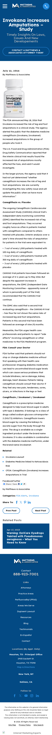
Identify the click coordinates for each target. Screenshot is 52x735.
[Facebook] (14, 695)
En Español (26, 635)
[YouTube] (26, 695)
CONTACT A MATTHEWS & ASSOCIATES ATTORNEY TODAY (25, 51)
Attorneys (26, 587)
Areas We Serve (26, 605)
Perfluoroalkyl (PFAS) (26, 599)
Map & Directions (26, 667)
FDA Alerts (21, 495)
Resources (26, 617)
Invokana (34, 495)
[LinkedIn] (37, 695)
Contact (26, 641)
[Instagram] (31, 695)
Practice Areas (26, 593)
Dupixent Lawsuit (26, 611)
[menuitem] (12, 725)
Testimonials (26, 629)
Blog (26, 623)
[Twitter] (20, 695)
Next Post (40, 510)
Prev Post (11, 510)
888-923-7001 (26, 574)
